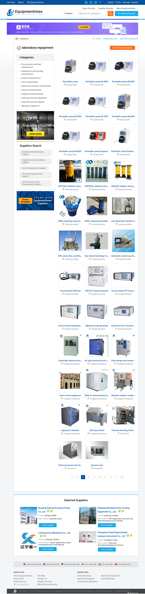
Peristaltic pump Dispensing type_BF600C (104, 151)
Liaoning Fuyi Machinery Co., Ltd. (54, 533)
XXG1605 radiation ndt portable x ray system (78, 186)
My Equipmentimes (35, 2)
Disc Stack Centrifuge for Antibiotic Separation (106, 256)
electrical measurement (31, 90)
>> (111, 477)
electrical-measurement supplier (32, 175)
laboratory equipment (30, 106)
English (111, 2)
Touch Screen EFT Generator (124, 291)
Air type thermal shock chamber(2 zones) (103, 360)
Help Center (19, 579)
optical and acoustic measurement (36, 86)
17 (122, 477)
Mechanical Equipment (111, 576)
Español (134, 2)
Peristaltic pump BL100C (96, 116)
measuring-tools (110, 38)
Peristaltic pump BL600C (70, 151)
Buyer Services (89, 8)
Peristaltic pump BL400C (96, 81)
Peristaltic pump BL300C (123, 81)
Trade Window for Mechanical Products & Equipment (29, 14)
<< (78, 477)
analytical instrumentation (32, 94)
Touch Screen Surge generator (72, 325)
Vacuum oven (97, 465)
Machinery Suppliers (86, 579)
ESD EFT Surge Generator (97, 291)
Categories (23, 39)
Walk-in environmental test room (99, 395)
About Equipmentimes (125, 8)
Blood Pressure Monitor (47, 584)
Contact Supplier (48, 525)
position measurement (30, 78)
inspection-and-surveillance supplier (33, 161)
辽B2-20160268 (35, 591)
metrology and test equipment (34, 98)
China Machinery (84, 576)
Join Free (11, 2)
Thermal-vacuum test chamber (72, 465)
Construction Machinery (87, 581)
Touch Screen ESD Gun (70, 291)
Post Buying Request (126, 13)
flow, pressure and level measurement (31, 65)
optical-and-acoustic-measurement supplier (31, 183)
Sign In (21, 2)
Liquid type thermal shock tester (73, 360)
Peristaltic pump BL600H (123, 116)
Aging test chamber (70, 430)
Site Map (41, 576)
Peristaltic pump (70, 81)
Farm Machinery (108, 579)
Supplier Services (105, 8)
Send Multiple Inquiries (122, 48)
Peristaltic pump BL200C (70, 116)
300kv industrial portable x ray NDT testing (104, 221)
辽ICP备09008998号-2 (122, 591)
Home (98, 38)
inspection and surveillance (32, 102)
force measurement (29, 82)
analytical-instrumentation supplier (33, 153)
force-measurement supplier (34, 168)
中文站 (118, 2)
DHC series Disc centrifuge (70, 256)
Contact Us (42, 579)
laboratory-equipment (129, 38)
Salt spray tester (96, 430)
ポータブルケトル (21, 584)
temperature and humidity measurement (32, 72)
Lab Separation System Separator (126, 221)
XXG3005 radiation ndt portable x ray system (105, 186)
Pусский (126, 2)
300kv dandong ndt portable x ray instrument (78, 221)
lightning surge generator (96, 325)
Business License (47, 591)
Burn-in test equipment (70, 395)
